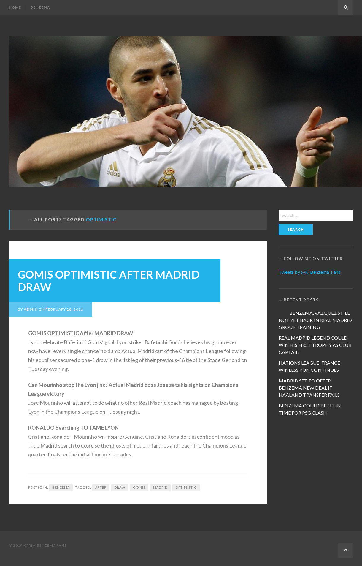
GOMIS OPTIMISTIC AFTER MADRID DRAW (108, 280)
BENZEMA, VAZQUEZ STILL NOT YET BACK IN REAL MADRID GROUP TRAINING (315, 320)
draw (119, 487)
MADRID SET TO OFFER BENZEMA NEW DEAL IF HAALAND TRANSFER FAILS (309, 388)
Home (15, 7)
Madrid (160, 487)
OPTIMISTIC (186, 487)
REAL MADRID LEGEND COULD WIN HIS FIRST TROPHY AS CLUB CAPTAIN (315, 345)
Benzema (40, 7)
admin (31, 309)
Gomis (139, 487)
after (101, 487)
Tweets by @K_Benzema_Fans (309, 272)
